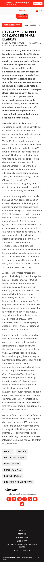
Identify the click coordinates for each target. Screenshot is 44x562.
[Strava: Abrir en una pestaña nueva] (30, 499)
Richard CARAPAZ (11, 463)
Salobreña (22, 451)
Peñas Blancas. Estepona (14, 457)
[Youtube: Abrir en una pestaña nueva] (35, 499)
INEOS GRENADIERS (12, 476)
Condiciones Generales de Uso (11, 557)
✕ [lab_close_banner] (3, 3)
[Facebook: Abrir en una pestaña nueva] (8, 499)
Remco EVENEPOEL (12, 470)
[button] (39, 11)
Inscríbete (37, 3)
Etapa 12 (8, 451)
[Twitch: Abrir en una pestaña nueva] (22, 503)
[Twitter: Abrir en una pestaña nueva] (14, 499)
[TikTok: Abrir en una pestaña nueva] (24, 499)
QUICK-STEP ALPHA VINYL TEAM (18, 482)
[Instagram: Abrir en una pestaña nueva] (19, 499)
